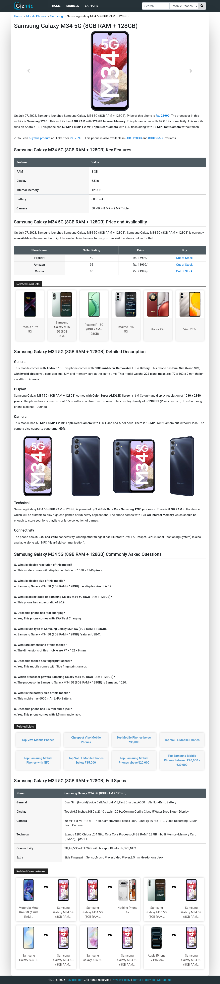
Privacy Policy (121, 980)
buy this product (39, 138)
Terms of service (143, 980)
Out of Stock (184, 258)
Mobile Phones (36, 16)
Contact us (164, 980)
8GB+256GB (156, 138)
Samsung (56, 16)
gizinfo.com (76, 980)
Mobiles (72, 6)
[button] (28, 71)
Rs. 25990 (76, 138)
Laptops (91, 6)
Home (56, 6)
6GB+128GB (134, 138)
